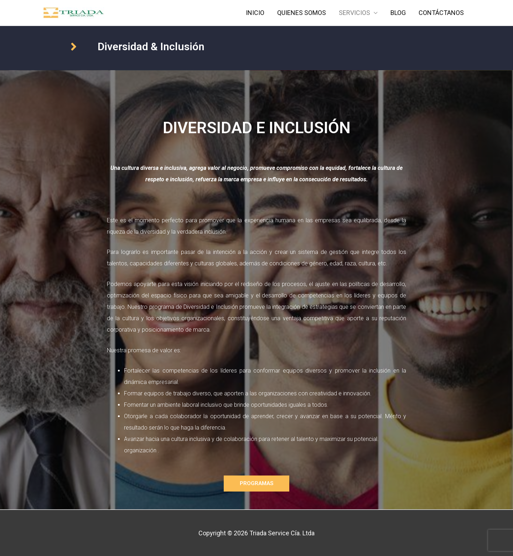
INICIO (255, 12)
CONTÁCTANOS (441, 12)
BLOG (398, 12)
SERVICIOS (354, 12)
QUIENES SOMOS (301, 12)
